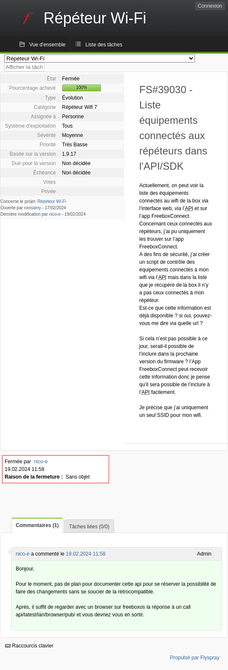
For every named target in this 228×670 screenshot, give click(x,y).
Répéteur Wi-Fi (51, 201)
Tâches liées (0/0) (89, 527)
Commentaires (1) (37, 525)
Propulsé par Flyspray (195, 658)
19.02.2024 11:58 (85, 554)
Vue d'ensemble (47, 45)
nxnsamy (32, 207)
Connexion (210, 6)
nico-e (55, 214)
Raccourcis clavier (29, 646)
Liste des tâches (103, 45)
